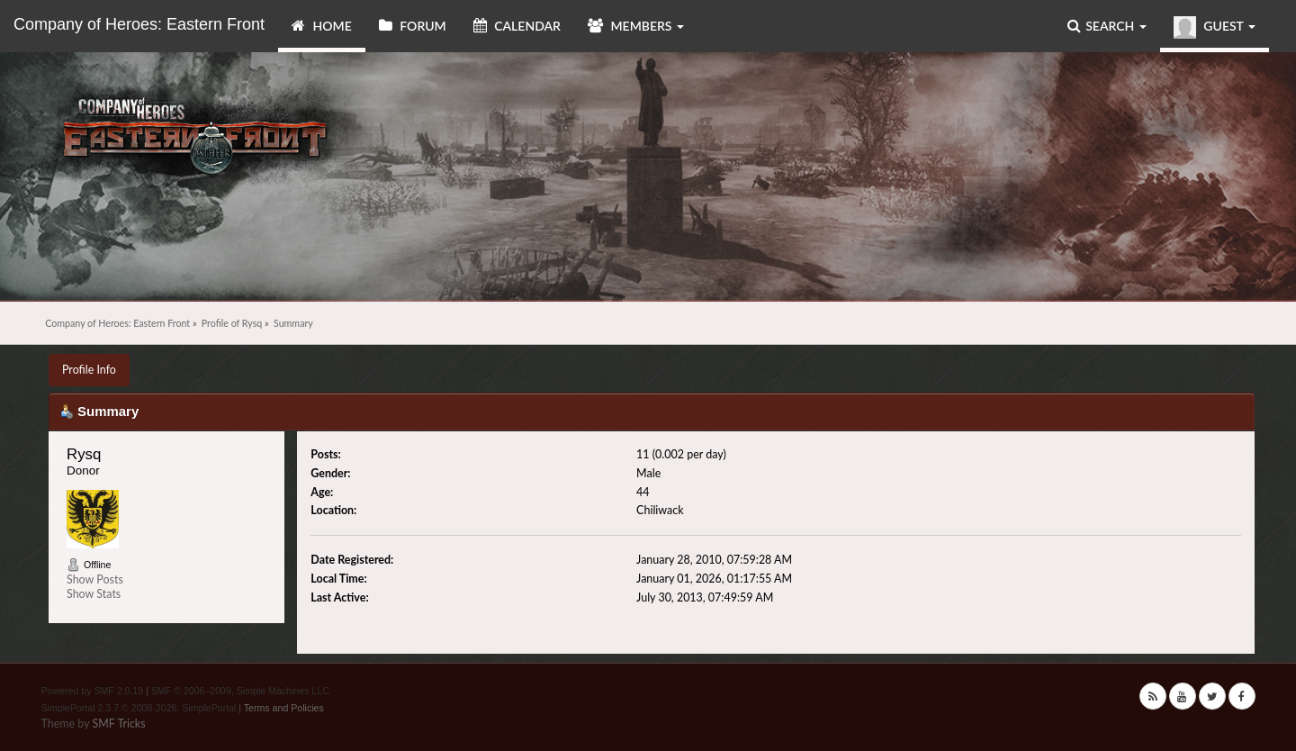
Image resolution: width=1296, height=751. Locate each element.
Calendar (517, 25)
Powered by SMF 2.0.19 (92, 690)
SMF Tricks (118, 723)
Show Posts (95, 579)
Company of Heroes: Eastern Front (139, 24)
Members (636, 25)
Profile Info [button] (89, 369)
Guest (1215, 27)
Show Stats (94, 594)
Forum (412, 25)
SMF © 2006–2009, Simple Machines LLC (240, 690)
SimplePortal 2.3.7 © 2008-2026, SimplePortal (139, 707)
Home (322, 25)
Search (1107, 25)
